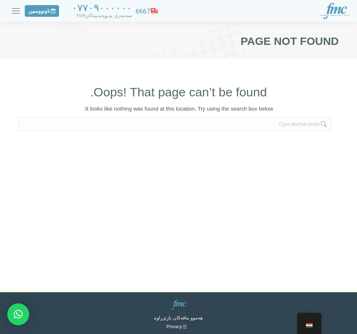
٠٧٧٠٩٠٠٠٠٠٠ (102, 8)
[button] (18, 314)
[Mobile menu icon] (16, 11)
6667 (147, 11)
